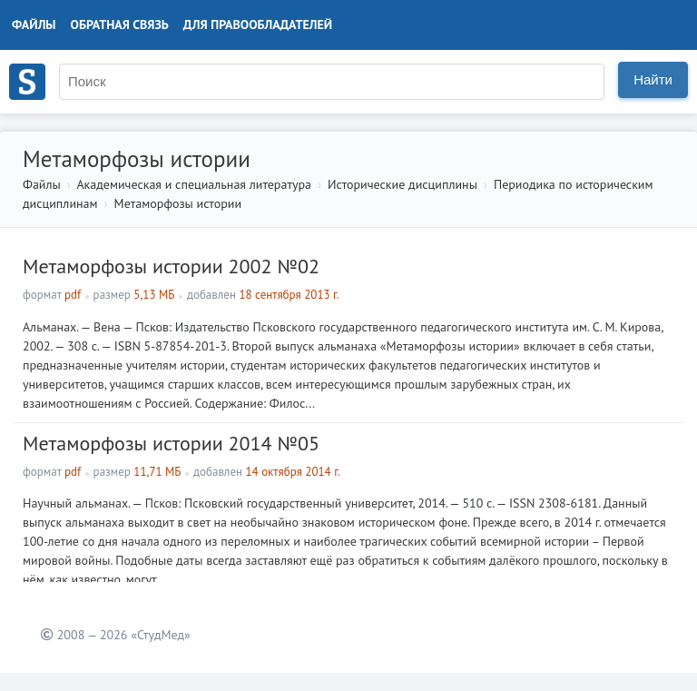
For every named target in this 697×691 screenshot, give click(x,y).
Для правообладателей (257, 24)
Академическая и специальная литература (193, 184)
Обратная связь (120, 24)
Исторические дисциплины (402, 184)
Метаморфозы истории (177, 203)
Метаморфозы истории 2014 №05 (171, 443)
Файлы (34, 24)
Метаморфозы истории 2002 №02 (171, 266)
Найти (652, 79)
